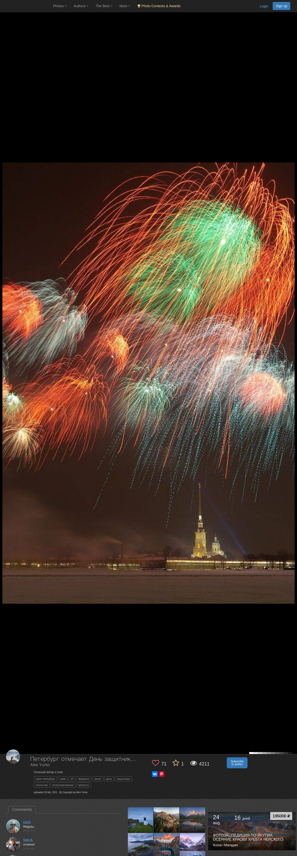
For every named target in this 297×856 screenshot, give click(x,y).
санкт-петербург (45, 778)
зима (63, 778)
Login (264, 6)
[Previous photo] (4, 373)
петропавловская (63, 785)
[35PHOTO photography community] (26, 6)
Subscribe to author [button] (237, 763)
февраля (83, 778)
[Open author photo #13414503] (141, 846)
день (109, 778)
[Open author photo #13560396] (166, 820)
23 (72, 778)
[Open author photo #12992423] (192, 846)
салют (97, 778)
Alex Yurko (40, 765)
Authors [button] (81, 6)
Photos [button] (60, 6)
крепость (83, 785)
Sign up (281, 6)
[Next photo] (292, 373)
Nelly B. (28, 840)
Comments (22, 809)
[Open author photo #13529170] (192, 820)
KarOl (27, 822)
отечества (42, 785)
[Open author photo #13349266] (166, 846)
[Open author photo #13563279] (141, 820)
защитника (123, 778)
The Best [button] (104, 6)
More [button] (124, 6)
